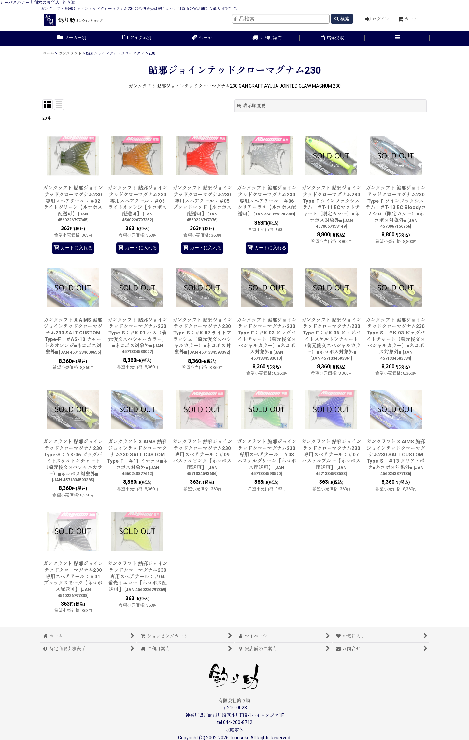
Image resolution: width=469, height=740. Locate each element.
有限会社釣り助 (234, 700)
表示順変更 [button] (251, 105)
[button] (397, 38)
